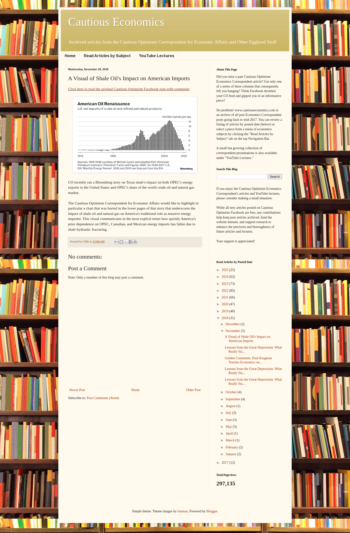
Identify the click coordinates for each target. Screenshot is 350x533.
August (231, 406)
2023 (225, 284)
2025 (225, 270)
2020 (225, 304)
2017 (225, 462)
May (229, 426)
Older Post (193, 390)
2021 (225, 297)
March (230, 440)
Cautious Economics (116, 21)
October (231, 392)
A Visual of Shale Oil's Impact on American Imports (247, 339)
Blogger (211, 511)
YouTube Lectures (156, 56)
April (230, 433)
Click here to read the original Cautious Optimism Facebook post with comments (129, 89)
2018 (225, 318)
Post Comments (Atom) (103, 398)
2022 (225, 290)
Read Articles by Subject (107, 56)
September (233, 399)
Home (70, 56)
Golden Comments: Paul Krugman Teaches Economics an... (248, 360)
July (229, 413)
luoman (182, 511)
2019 (225, 311)
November (233, 331)
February (232, 447)
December (233, 324)
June (229, 420)
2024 (225, 277)
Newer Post (77, 390)
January (231, 454)
